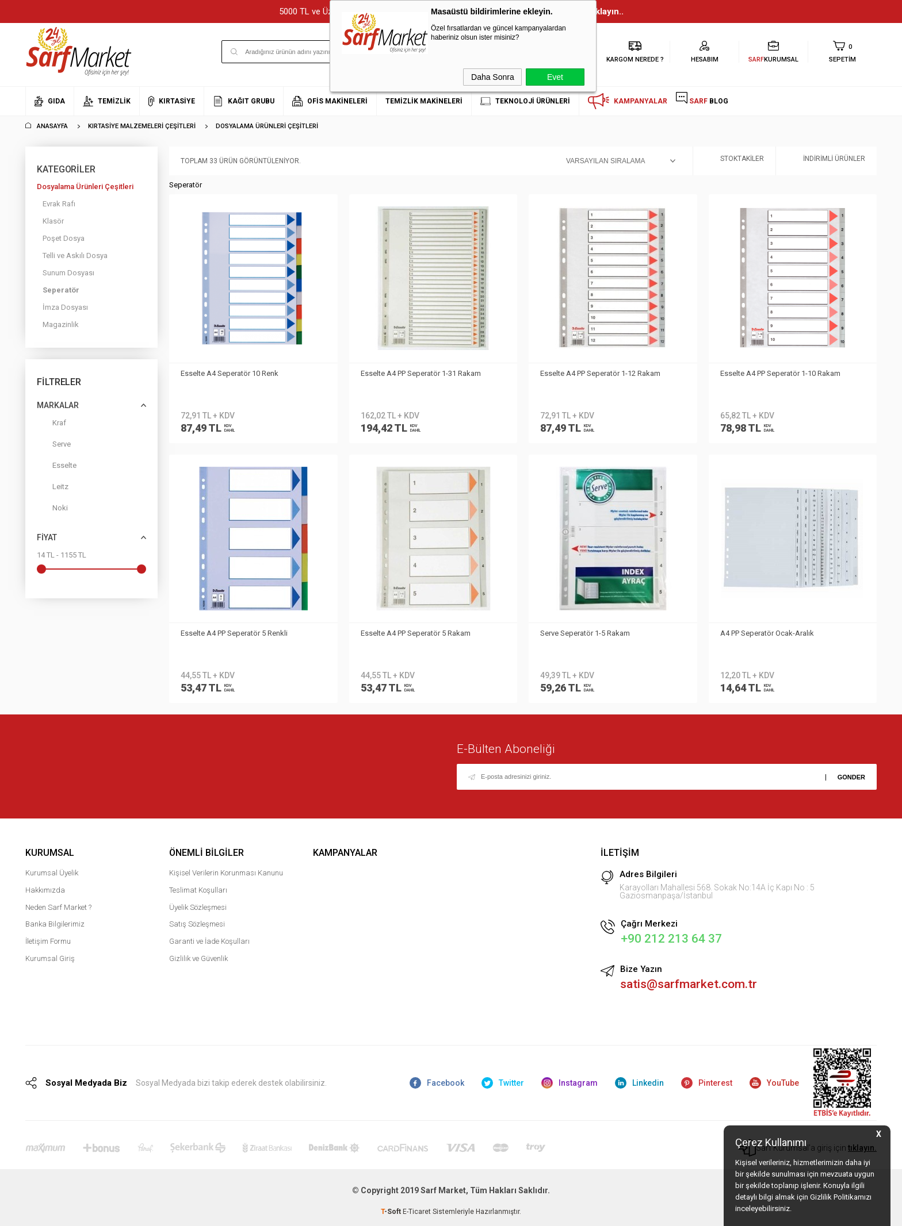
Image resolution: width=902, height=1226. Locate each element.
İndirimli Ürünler (826, 161)
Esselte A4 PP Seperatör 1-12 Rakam (600, 373)
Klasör (53, 221)
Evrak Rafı (59, 203)
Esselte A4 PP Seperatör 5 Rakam (416, 633)
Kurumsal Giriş (50, 958)
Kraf (51, 425)
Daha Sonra (492, 77)
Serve (54, 446)
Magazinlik (61, 324)
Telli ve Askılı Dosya (75, 255)
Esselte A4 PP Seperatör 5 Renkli (234, 633)
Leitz (52, 488)
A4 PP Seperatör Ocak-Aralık (767, 633)
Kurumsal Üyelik (51, 872)
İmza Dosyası (65, 307)
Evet (555, 77)
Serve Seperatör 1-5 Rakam (585, 633)
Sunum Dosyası (68, 272)
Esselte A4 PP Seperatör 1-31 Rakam (421, 373)
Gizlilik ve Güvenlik (198, 958)
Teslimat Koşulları (198, 890)
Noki (52, 510)
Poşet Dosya (64, 238)
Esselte (57, 467)
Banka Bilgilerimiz (55, 924)
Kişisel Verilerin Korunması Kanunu (226, 872)
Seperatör (61, 290)
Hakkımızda (45, 890)
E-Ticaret (417, 1212)
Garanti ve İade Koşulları (209, 941)
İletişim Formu (48, 941)
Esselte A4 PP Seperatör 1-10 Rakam (780, 373)
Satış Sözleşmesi (197, 924)
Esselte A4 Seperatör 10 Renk (229, 373)
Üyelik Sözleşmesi (198, 907)
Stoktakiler (734, 161)
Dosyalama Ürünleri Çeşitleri (85, 186)
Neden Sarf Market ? (58, 907)
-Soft (392, 1212)
